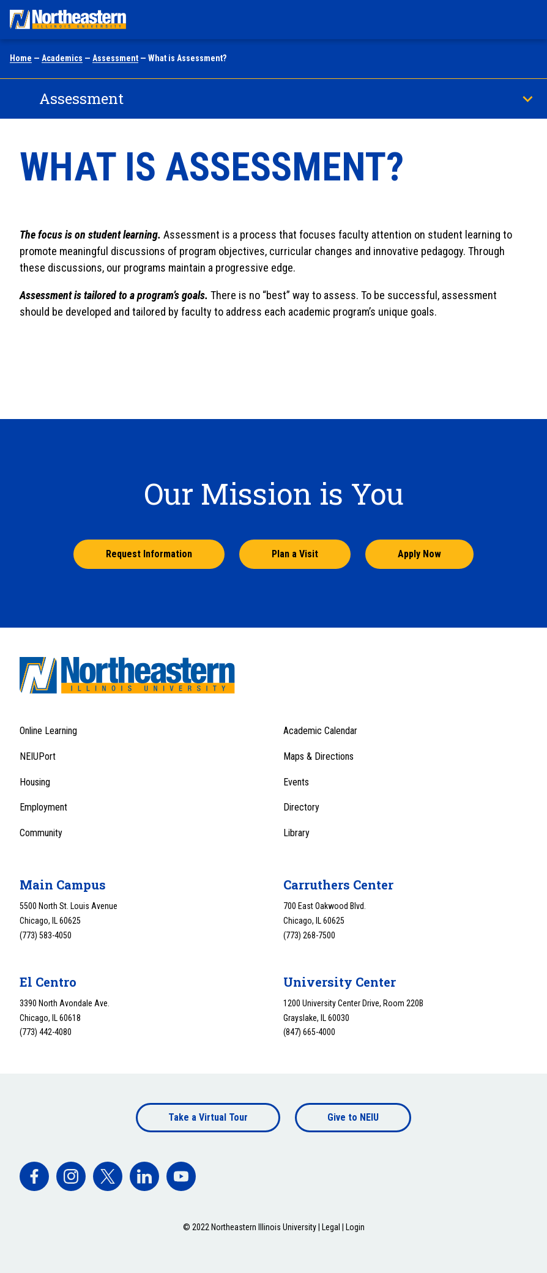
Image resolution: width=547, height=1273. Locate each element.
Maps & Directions (318, 756)
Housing (35, 782)
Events (296, 782)
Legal (331, 1227)
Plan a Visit (295, 554)
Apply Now (419, 554)
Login (355, 1227)
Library (296, 833)
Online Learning (48, 731)
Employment (43, 807)
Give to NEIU (353, 1117)
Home (21, 58)
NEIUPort (38, 756)
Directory (301, 807)
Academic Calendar (320, 731)
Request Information (149, 554)
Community (41, 833)
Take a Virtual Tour (208, 1117)
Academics (62, 58)
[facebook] (34, 1176)
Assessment (115, 58)
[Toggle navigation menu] (526, 20)
